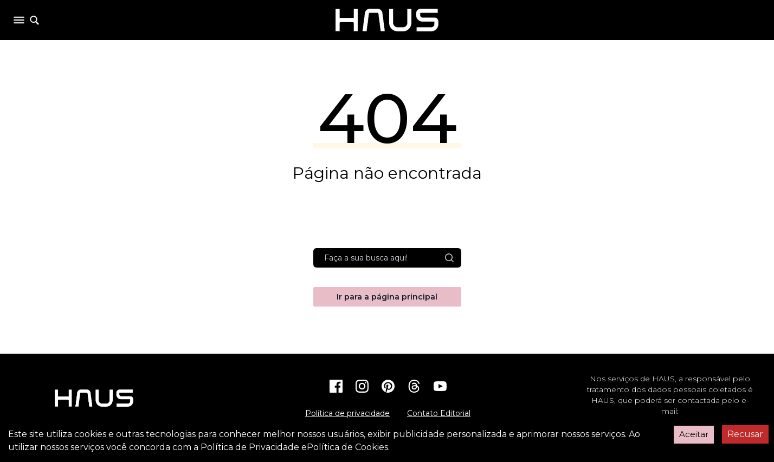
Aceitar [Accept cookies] (693, 434)
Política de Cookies (347, 447)
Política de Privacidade (250, 447)
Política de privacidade (347, 413)
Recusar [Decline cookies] (745, 434)
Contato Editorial (438, 413)
